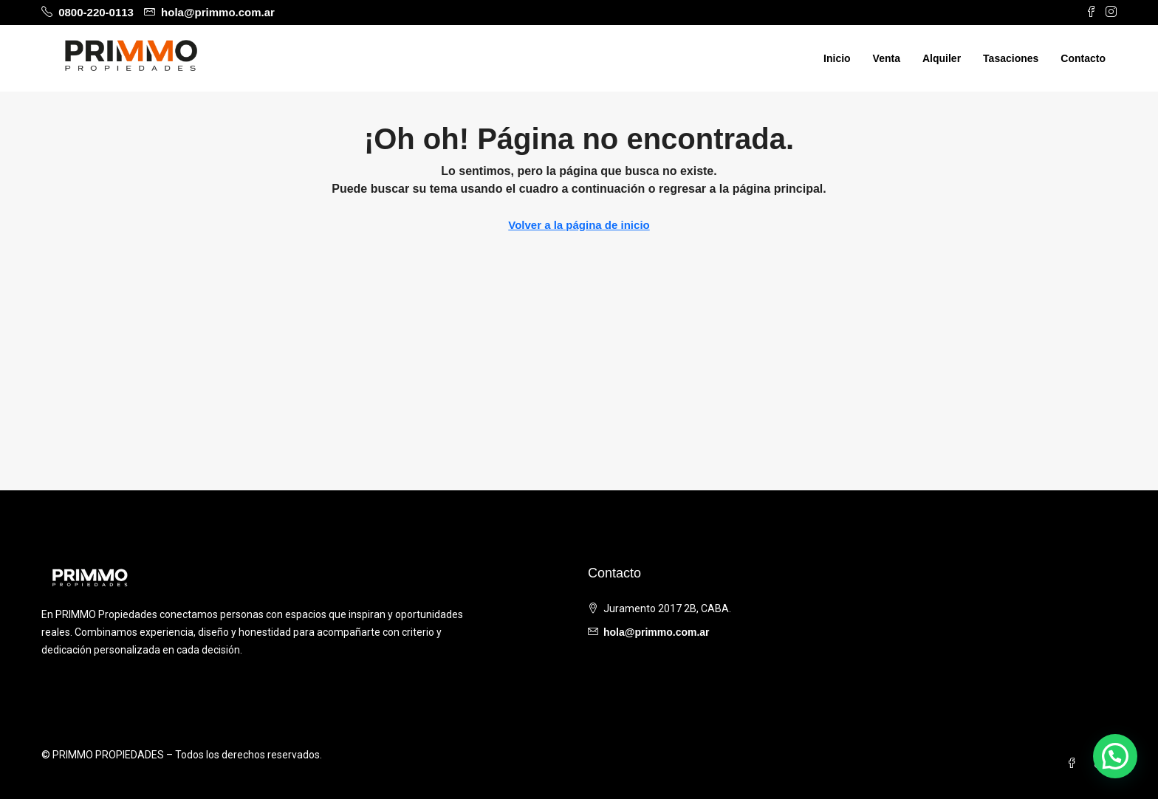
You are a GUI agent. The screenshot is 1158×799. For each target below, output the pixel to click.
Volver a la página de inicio (578, 225)
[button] (1115, 756)
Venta (886, 58)
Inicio (837, 58)
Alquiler (941, 58)
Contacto (1083, 58)
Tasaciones (1010, 58)
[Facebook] (1074, 763)
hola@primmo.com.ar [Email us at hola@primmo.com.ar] (656, 632)
